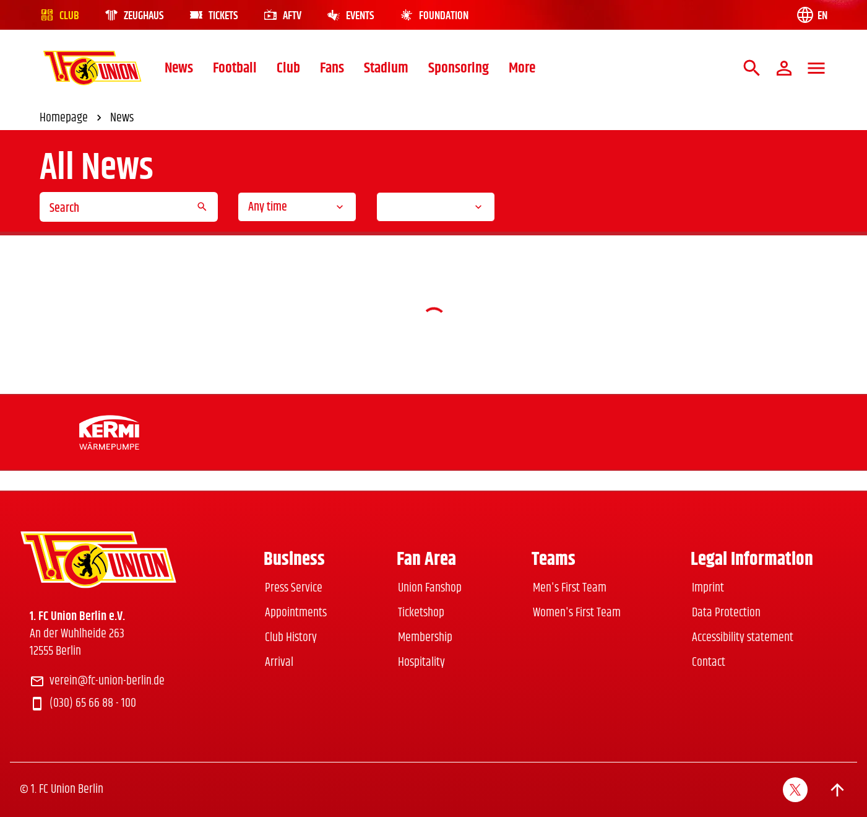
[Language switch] (811, 15)
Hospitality (421, 662)
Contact (708, 662)
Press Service (293, 588)
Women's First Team (577, 613)
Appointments (296, 613)
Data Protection (726, 613)
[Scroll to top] (837, 790)
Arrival (279, 662)
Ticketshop (421, 613)
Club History (291, 637)
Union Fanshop (430, 588)
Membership (425, 637)
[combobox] (297, 207)
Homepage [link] (72, 118)
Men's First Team (569, 588)
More (522, 68)
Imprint (708, 588)
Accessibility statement (742, 637)
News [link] (122, 118)
